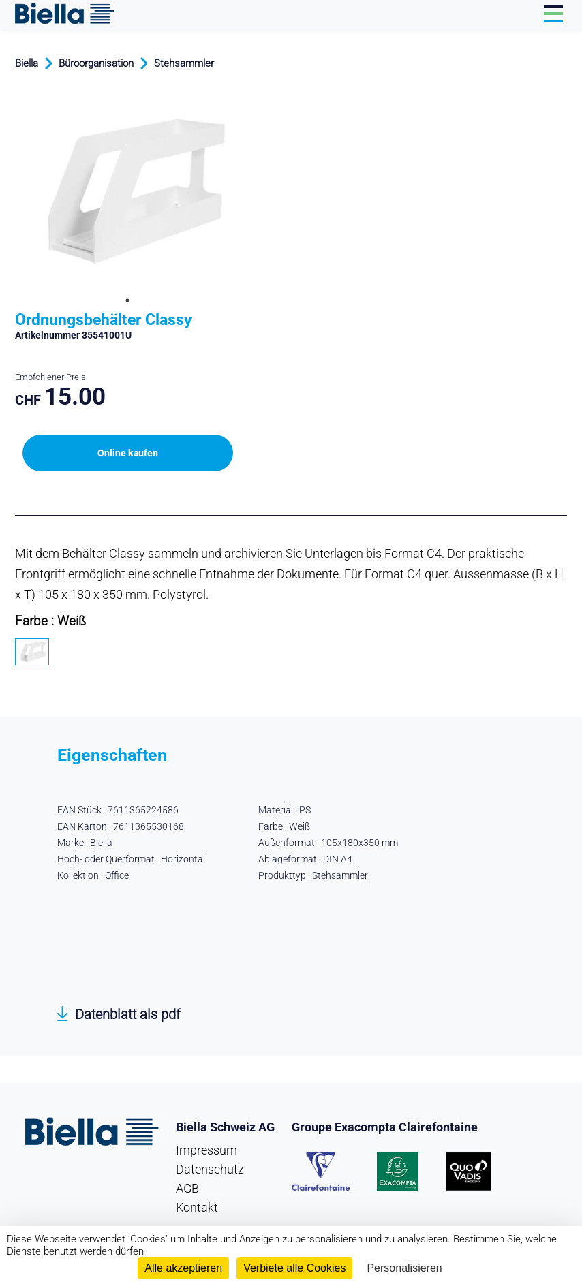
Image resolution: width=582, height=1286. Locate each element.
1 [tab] (127, 300)
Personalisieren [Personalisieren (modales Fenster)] (404, 1268)
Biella (26, 63)
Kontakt (197, 1207)
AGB (187, 1188)
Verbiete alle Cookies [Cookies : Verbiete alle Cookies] (294, 1268)
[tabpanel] (127, 190)
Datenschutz (210, 1169)
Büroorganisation (96, 63)
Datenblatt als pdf (128, 1014)
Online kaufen (127, 453)
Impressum (206, 1150)
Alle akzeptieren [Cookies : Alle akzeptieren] (183, 1268)
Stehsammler (184, 63)
